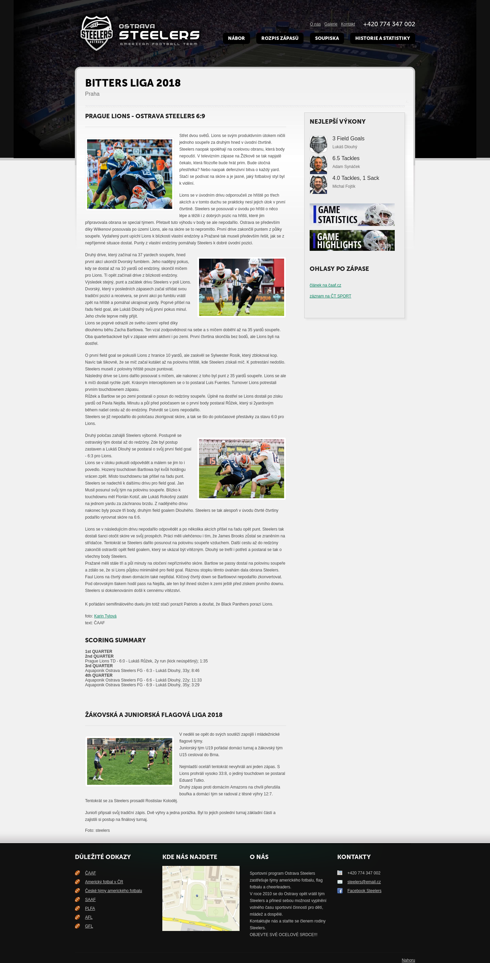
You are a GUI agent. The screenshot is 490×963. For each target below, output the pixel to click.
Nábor (236, 38)
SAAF (90, 899)
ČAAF (90, 873)
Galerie (331, 24)
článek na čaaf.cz (325, 285)
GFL (89, 926)
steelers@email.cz (364, 882)
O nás (315, 24)
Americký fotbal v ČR (104, 882)
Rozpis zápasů (279, 38)
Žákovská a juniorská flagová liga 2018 (154, 715)
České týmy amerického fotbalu (113, 890)
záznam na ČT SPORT (330, 296)
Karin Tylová (105, 616)
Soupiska (327, 38)
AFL (89, 917)
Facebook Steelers (364, 890)
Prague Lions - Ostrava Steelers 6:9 (145, 116)
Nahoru (408, 960)
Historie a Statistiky (382, 38)
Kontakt (348, 24)
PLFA (90, 908)
